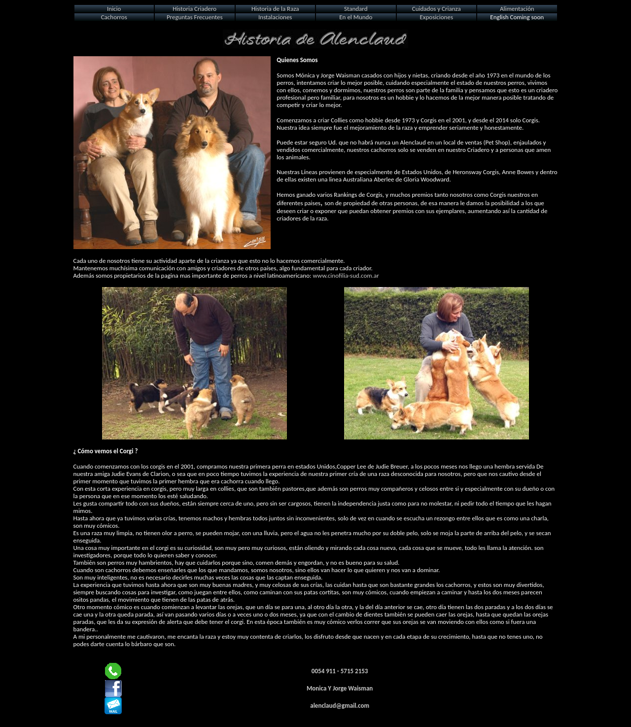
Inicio (114, 8)
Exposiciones (436, 17)
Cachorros (114, 17)
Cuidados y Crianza (436, 8)
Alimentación (517, 8)
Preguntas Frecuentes (195, 17)
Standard (355, 8)
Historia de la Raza (275, 8)
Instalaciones (275, 17)
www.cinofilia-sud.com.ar (346, 275)
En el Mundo (355, 17)
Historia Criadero (194, 8)
